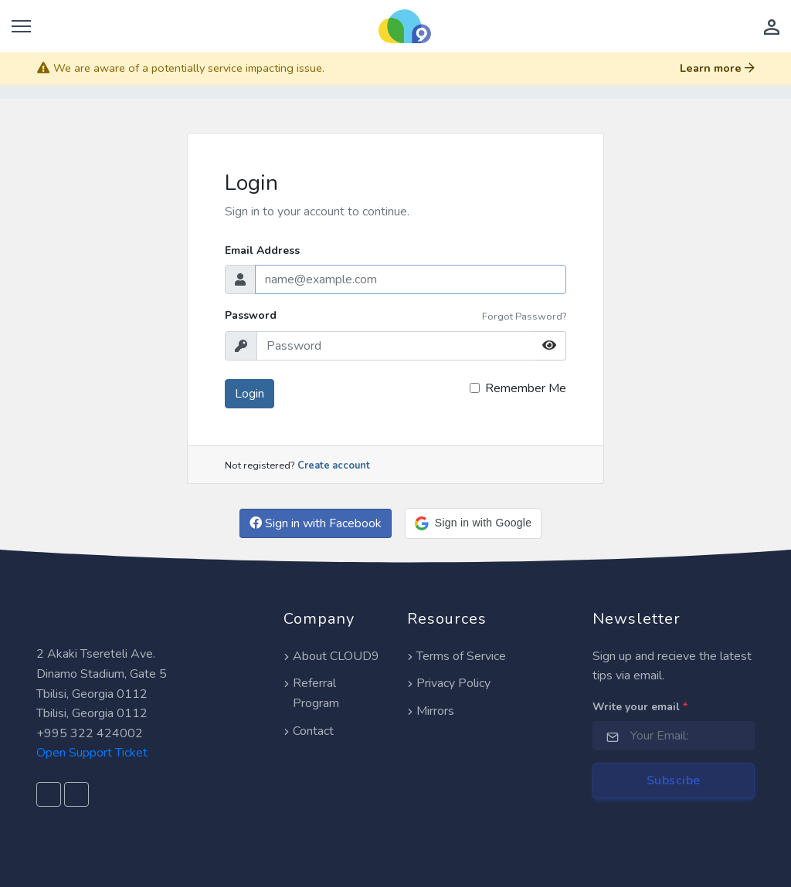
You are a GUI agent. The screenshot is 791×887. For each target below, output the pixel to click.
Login (249, 393)
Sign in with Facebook (316, 523)
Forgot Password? (524, 316)
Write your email (639, 706)
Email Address (262, 250)
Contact (308, 731)
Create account (333, 465)
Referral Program (311, 693)
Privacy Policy (449, 683)
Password (251, 315)
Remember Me (525, 388)
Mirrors (430, 710)
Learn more (717, 68)
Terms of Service (456, 656)
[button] (473, 523)
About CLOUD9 (331, 656)
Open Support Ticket (92, 752)
